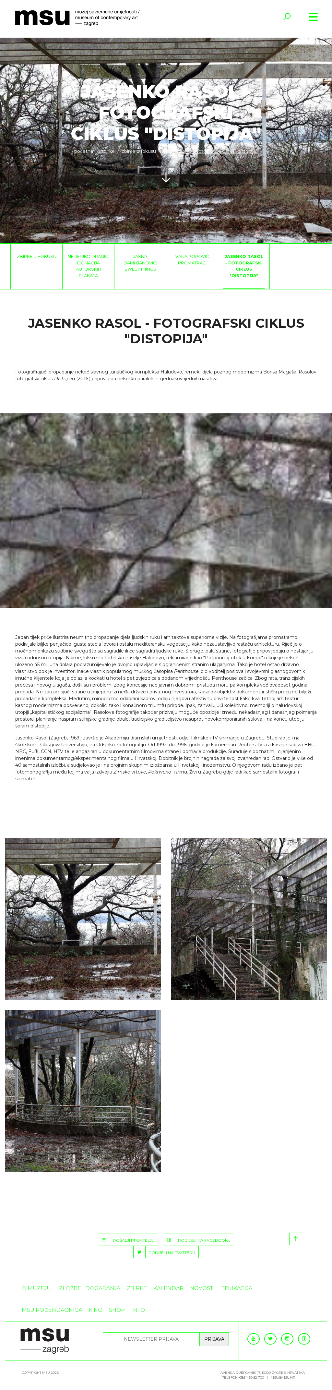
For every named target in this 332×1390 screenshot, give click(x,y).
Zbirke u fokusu (139, 151)
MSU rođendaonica (52, 1310)
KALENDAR (168, 1288)
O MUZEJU (36, 1288)
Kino (95, 1310)
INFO (138, 1310)
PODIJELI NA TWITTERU (164, 1252)
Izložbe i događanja (88, 1288)
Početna (83, 151)
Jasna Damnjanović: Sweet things (140, 263)
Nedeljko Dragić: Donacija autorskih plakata (88, 266)
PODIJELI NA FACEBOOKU (197, 1240)
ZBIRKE (108, 151)
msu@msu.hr (283, 1377)
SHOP (117, 1310)
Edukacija (236, 1288)
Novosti (202, 1288)
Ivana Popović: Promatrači (192, 259)
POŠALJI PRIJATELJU (126, 1240)
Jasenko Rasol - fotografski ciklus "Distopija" (244, 266)
